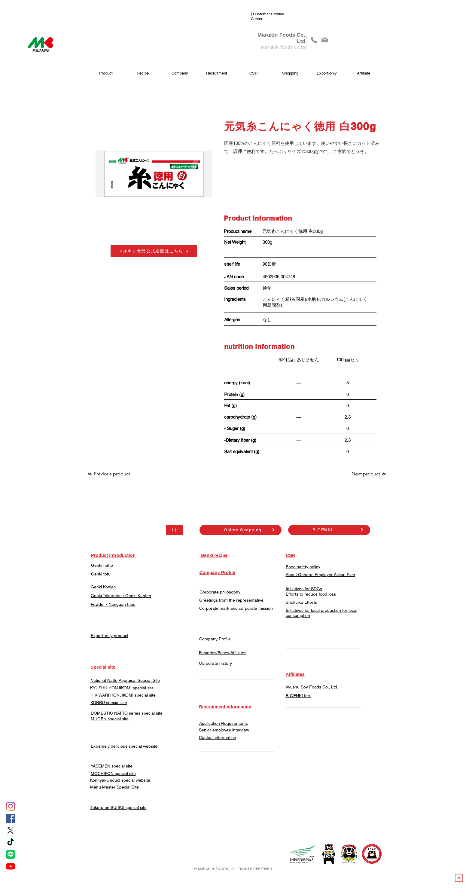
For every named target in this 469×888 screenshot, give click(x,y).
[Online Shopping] (240, 530)
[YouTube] (10, 866)
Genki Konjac (103, 586)
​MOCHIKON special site (113, 773)
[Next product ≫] (369, 474)
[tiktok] (10, 842)
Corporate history (215, 663)
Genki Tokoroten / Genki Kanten (121, 595)
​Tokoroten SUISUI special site (118, 807)
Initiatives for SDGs (304, 588)
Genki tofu (101, 574)
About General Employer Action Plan (320, 574)
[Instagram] (10, 806)
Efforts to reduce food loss (311, 594)
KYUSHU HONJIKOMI (111, 687)
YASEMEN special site (111, 766)
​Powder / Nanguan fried (113, 604)
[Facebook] (10, 818)
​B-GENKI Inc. (298, 695)
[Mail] (325, 40)
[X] (10, 830)
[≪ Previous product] (108, 474)
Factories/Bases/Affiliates (222, 652)
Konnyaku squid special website (120, 780)
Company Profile (215, 638)
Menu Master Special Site (114, 787)
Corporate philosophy (219, 592)
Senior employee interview (224, 730)
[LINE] (10, 854)
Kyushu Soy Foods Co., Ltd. (312, 687)
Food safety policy (303, 566)
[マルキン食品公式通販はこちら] (154, 251)
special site (143, 687)
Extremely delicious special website (124, 746)
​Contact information (217, 737)
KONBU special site (108, 702)
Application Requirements (223, 723)
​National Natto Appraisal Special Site (125, 680)
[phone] (314, 40)
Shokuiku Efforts (301, 602)
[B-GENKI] (329, 530)
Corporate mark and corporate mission (236, 608)
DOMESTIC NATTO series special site (127, 713)
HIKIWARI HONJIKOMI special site (123, 695)
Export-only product (109, 635)
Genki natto (102, 565)
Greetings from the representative (231, 600)
